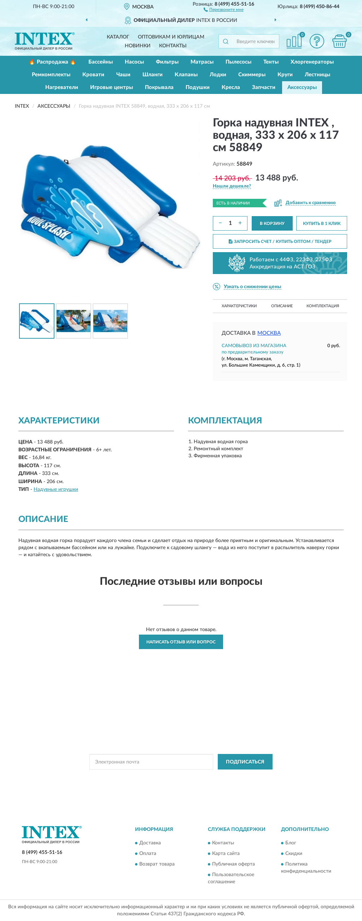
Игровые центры (111, 87)
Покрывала (159, 87)
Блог (290, 842)
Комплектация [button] (322, 306)
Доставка (150, 842)
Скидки (293, 853)
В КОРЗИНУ (272, 223)
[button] (224, 9)
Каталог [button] (118, 37)
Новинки (138, 45)
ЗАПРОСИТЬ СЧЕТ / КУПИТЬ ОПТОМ (280, 241)
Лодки (218, 74)
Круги (285, 74)
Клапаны (186, 74)
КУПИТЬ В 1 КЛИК (321, 223)
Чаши (123, 74)
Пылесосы (238, 62)
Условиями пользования (245, 778)
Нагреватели (61, 87)
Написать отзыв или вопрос (181, 642)
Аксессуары (302, 87)
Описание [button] (282, 306)
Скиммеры (251, 74)
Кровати (93, 74)
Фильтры (167, 62)
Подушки (198, 87)
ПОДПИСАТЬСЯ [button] (245, 762)
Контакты (173, 45)
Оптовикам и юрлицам (171, 37)
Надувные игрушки (56, 489)
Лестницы (317, 74)
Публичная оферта (233, 864)
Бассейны (100, 62)
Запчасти (263, 87)
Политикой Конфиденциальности (182, 778)
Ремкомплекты (51, 74)
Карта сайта (226, 853)
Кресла (231, 87)
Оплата (147, 853)
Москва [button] (269, 333)
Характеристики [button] (239, 306)
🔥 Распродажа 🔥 (52, 62)
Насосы (134, 62)
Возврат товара (157, 864)
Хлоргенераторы (312, 62)
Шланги (152, 74)
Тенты (271, 62)
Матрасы (202, 62)
